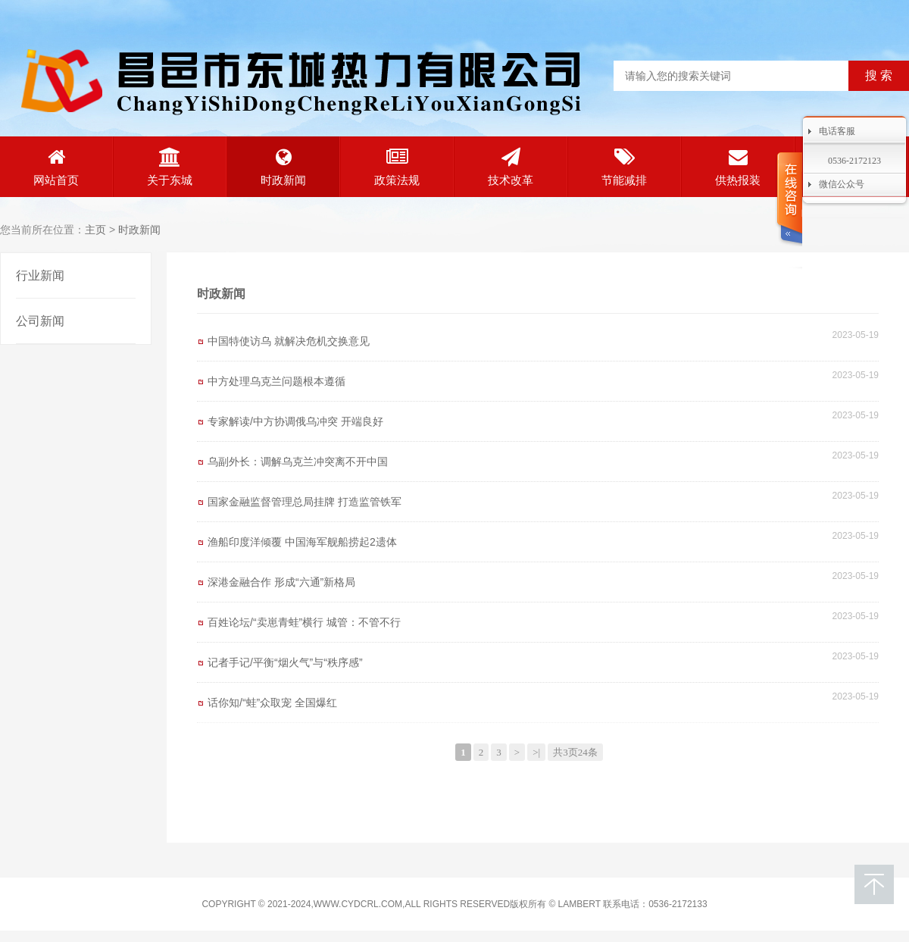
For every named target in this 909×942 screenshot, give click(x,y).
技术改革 (510, 167)
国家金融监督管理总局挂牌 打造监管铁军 (304, 502)
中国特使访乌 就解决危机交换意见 (289, 341)
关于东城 (170, 167)
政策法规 (397, 167)
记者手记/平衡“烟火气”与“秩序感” (285, 662)
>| (536, 752)
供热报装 (738, 167)
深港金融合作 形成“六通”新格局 (281, 582)
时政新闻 (283, 167)
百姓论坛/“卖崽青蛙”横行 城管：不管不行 (304, 622)
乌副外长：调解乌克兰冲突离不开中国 (298, 461)
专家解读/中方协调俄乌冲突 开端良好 (295, 421)
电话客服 (837, 131)
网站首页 (56, 167)
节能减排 (624, 167)
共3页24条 (575, 752)
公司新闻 (40, 321)
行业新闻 (40, 275)
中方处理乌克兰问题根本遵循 (276, 381)
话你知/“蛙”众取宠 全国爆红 (272, 702)
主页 (95, 230)
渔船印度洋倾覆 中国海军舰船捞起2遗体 (302, 542)
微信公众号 (841, 184)
